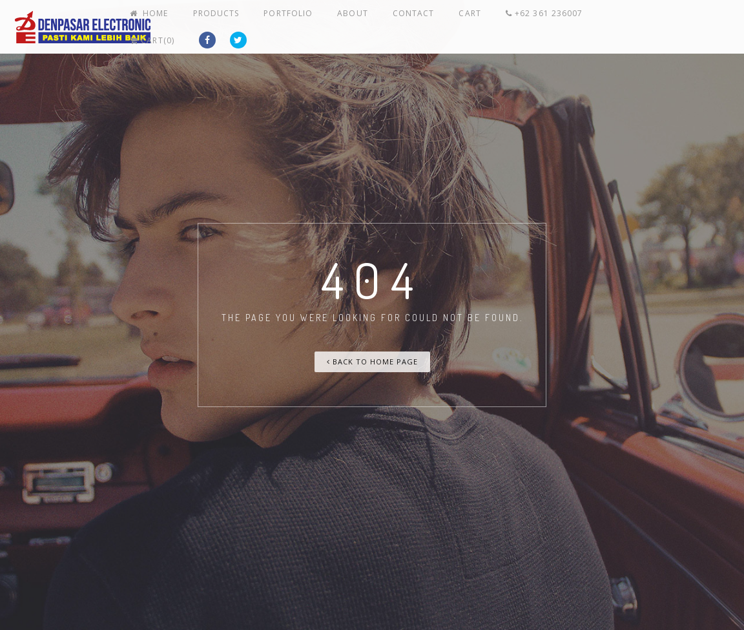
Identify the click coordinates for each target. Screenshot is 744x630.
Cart (500, 24)
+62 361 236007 (568, 24)
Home (216, 24)
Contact (452, 24)
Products (276, 24)
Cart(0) (655, 24)
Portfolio (342, 24)
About (399, 24)
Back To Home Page (372, 361)
